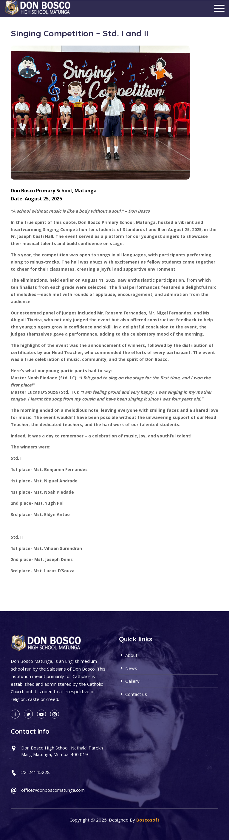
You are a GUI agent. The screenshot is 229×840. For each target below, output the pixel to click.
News (128, 668)
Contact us (133, 694)
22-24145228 (35, 772)
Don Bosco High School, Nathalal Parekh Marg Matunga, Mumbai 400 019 (62, 751)
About (128, 655)
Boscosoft (148, 820)
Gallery (129, 681)
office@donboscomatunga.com (53, 790)
